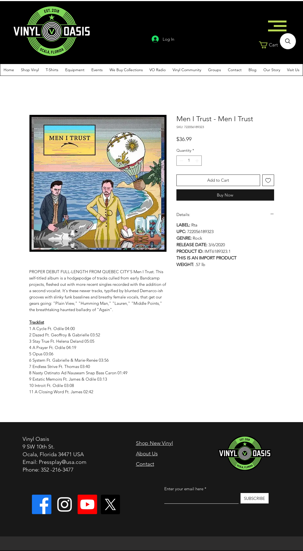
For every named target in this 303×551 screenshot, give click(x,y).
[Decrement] (180, 160)
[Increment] (197, 160)
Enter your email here (183, 489)
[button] (274, 44)
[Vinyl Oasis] (41, 504)
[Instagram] (64, 504)
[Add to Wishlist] (268, 180)
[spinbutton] (189, 160)
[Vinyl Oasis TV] (87, 504)
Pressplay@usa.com (62, 462)
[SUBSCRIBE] (255, 498)
